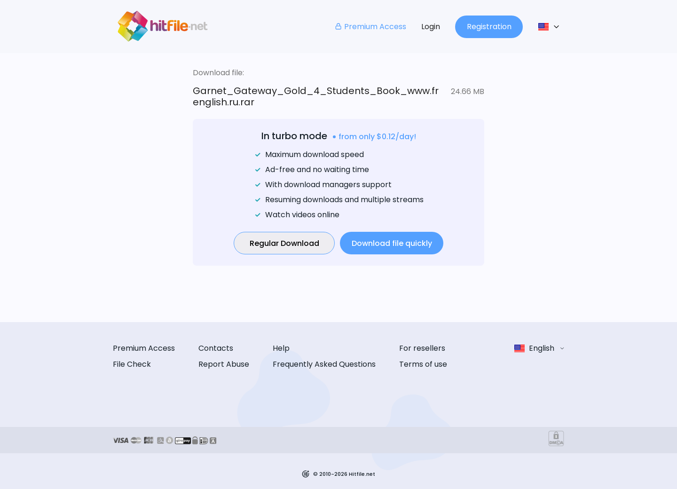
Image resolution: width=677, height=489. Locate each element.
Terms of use (423, 364)
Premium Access (370, 26)
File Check (132, 364)
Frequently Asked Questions (324, 364)
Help (281, 348)
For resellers (422, 348)
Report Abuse (223, 364)
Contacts (215, 348)
